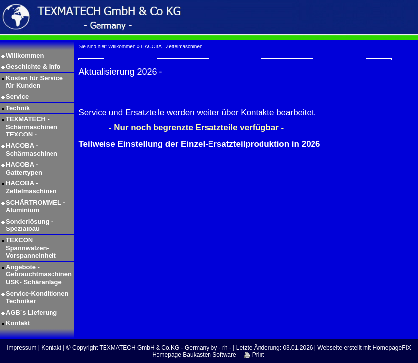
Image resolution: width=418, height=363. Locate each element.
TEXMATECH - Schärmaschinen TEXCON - (31, 126)
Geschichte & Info (33, 66)
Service (17, 96)
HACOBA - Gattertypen (24, 168)
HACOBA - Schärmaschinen (31, 149)
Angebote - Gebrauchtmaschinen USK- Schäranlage (39, 274)
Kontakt (18, 323)
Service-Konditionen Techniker (37, 297)
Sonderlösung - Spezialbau (29, 225)
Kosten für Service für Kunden (34, 82)
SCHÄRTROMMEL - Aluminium (35, 206)
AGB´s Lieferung (31, 312)
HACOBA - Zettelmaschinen (31, 187)
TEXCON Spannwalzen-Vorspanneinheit (31, 247)
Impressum (21, 347)
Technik (18, 108)
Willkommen (25, 55)
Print (254, 354)
